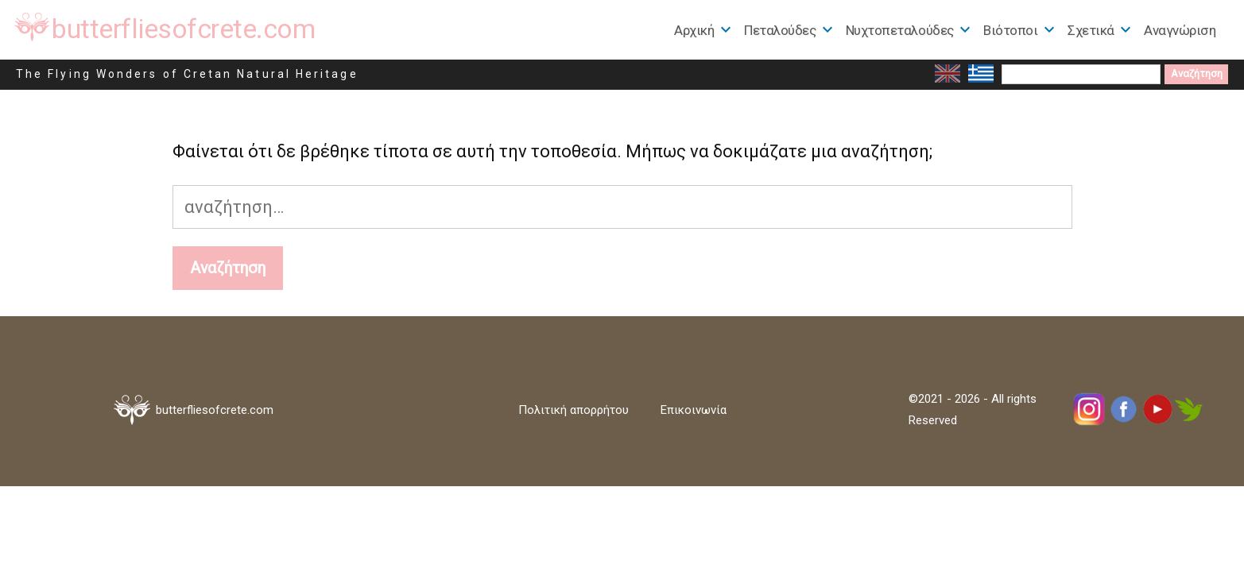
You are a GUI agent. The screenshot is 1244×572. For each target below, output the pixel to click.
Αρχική (694, 30)
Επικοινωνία (694, 410)
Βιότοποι (1010, 30)
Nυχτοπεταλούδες (900, 30)
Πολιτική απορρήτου (573, 410)
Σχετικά (1091, 30)
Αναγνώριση (1179, 30)
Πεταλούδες (780, 30)
